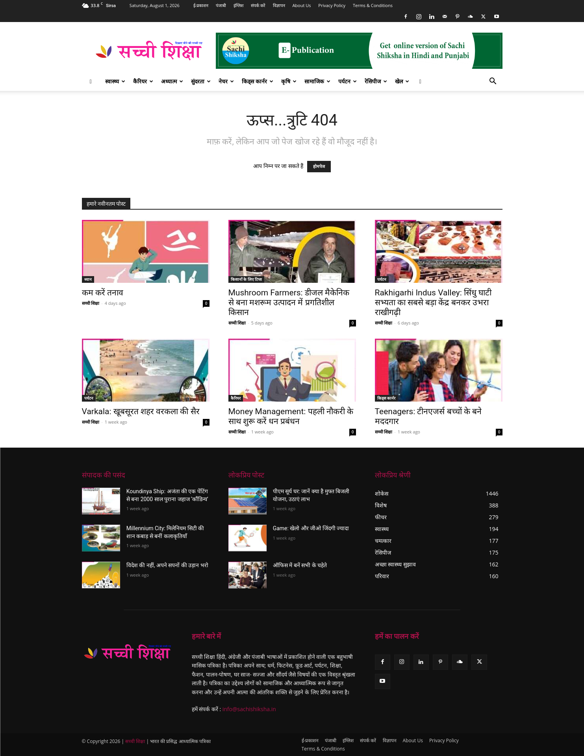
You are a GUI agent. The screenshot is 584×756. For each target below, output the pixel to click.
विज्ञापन (279, 5)
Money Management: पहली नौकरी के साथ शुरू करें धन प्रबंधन (291, 416)
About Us (301, 5)
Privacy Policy (331, 5)
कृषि (289, 81)
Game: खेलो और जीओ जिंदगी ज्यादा (311, 528)
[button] (493, 82)
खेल (402, 81)
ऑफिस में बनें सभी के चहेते (300, 565)
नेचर (226, 81)
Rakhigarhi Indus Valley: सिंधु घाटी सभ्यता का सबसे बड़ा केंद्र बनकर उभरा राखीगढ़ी (433, 302)
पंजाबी (221, 5)
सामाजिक (317, 81)
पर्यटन (347, 81)
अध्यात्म (172, 81)
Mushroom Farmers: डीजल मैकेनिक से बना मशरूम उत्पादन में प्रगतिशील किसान (289, 302)
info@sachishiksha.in (249, 709)
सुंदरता (201, 81)
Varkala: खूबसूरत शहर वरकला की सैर (141, 411)
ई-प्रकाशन (201, 5)
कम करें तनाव (102, 292)
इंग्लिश (238, 5)
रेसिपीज (376, 81)
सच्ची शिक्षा (91, 303)
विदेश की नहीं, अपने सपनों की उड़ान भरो (167, 565)
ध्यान (88, 279)
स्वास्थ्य (115, 81)
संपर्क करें (258, 5)
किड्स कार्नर (257, 81)
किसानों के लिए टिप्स (246, 279)
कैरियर (143, 81)
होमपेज (319, 166)
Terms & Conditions (373, 5)
